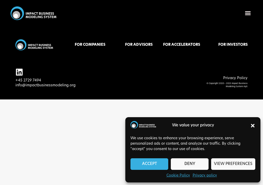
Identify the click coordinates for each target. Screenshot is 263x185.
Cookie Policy (178, 176)
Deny (189, 164)
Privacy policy (205, 176)
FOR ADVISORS (139, 45)
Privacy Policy (235, 78)
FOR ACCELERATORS (181, 45)
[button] (252, 125)
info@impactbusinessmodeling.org (45, 85)
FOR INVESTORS (233, 45)
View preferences (233, 164)
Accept (149, 164)
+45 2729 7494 (28, 80)
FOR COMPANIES (90, 45)
